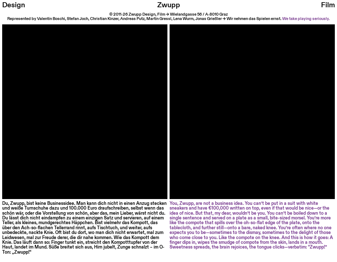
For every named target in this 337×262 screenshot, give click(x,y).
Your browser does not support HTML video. (84, 107)
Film (328, 5)
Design (13, 5)
